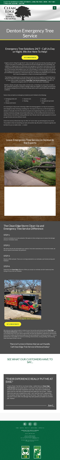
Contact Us (41, 427)
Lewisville (34, 437)
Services (22, 427)
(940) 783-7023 (37, 2)
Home (17, 427)
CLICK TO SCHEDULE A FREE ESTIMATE (17, 2)
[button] (54, 8)
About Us (27, 427)
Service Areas (34, 427)
